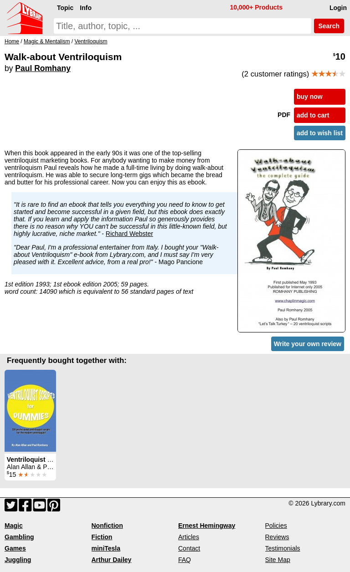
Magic (14, 525)
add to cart (313, 115)
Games (15, 548)
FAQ (184, 559)
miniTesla (106, 548)
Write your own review (307, 343)
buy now (310, 96)
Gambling (19, 537)
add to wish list (320, 133)
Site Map (277, 559)
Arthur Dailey (112, 559)
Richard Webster (129, 233)
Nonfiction (107, 525)
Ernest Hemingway (206, 525)
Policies (276, 525)
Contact (189, 548)
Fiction (102, 537)
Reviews (277, 537)
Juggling (18, 559)
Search (329, 26)
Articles (188, 537)
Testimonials (282, 548)
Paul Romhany (43, 68)
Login (338, 7)
